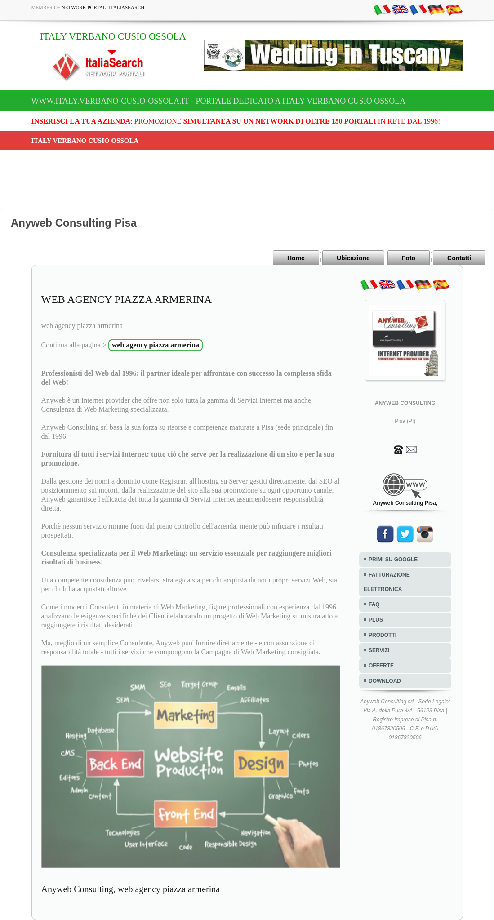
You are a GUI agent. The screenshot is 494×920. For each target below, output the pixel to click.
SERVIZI (379, 650)
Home (296, 258)
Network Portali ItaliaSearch (103, 7)
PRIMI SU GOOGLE (393, 559)
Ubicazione (353, 258)
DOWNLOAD (385, 681)
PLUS (376, 620)
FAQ (374, 604)
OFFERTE (381, 665)
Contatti (459, 258)
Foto (408, 258)
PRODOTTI (382, 635)
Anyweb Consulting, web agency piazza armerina (130, 889)
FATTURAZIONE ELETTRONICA (387, 582)
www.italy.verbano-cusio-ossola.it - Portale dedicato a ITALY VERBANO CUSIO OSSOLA (218, 101)
